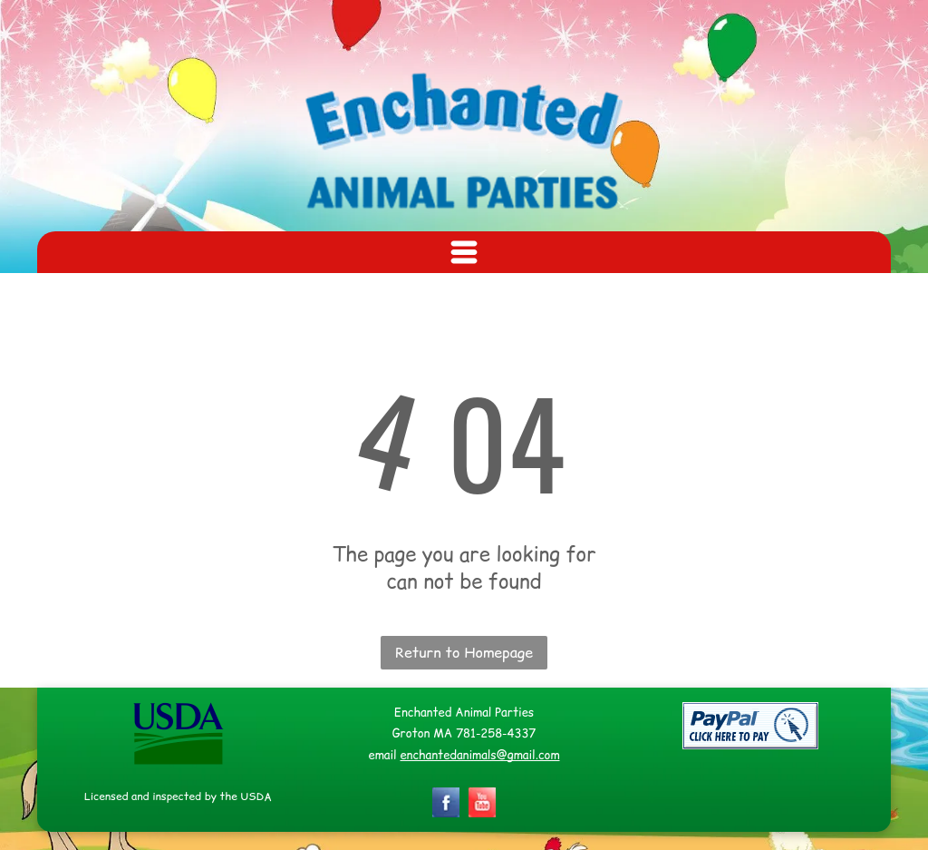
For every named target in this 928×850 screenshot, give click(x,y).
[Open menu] (464, 252)
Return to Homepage (464, 652)
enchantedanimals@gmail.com (479, 755)
